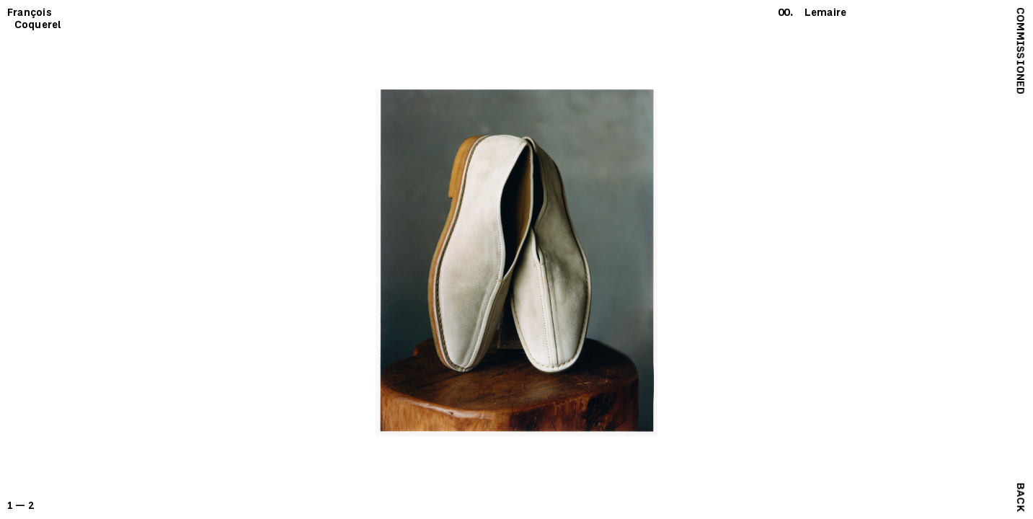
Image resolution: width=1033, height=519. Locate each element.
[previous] (258, 259)
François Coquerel (34, 18)
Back (1020, 497)
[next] (775, 259)
